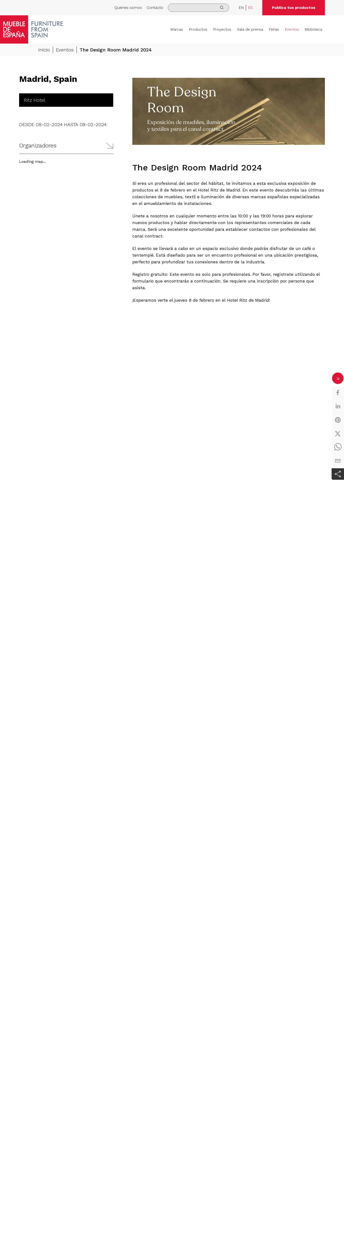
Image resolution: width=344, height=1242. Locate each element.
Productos (198, 29)
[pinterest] (338, 420)
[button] (66, 145)
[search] (198, 8)
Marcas (176, 29)
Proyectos (222, 29)
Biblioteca (313, 29)
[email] (338, 461)
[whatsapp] (338, 447)
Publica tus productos (293, 7)
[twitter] (338, 433)
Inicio (44, 50)
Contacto (155, 7)
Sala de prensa (250, 29)
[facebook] (338, 392)
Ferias (274, 29)
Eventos (292, 29)
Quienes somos (128, 7)
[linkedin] (338, 406)
